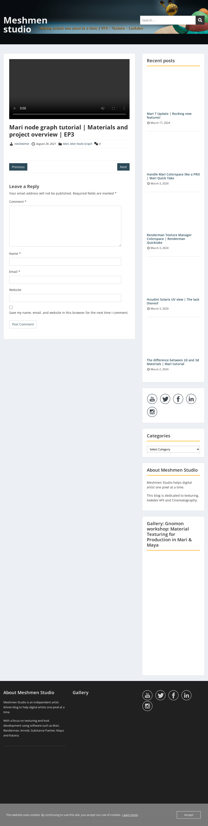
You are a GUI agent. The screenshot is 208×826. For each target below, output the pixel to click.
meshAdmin (21, 144)
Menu (8, 12)
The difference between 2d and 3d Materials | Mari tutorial (173, 362)
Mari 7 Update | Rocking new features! (169, 115)
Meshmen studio (25, 24)
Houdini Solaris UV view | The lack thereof (173, 301)
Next (123, 167)
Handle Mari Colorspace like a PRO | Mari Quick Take (173, 176)
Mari (66, 144)
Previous (18, 167)
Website (15, 290)
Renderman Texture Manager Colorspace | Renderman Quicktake (169, 239)
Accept (188, 815)
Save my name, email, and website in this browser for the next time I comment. (68, 312)
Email (14, 272)
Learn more (130, 815)
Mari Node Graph (81, 144)
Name (15, 253)
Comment (17, 201)
